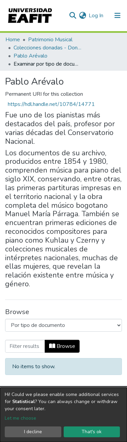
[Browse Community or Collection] (63, 325)
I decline (33, 431)
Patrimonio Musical (50, 39)
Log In (96, 15)
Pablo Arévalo (30, 56)
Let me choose (20, 418)
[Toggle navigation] (117, 15)
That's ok (92, 431)
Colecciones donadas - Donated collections (47, 47)
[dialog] (63, 415)
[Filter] (25, 346)
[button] (82, 16)
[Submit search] (72, 16)
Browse (62, 346)
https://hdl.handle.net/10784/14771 (51, 104)
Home (12, 39)
